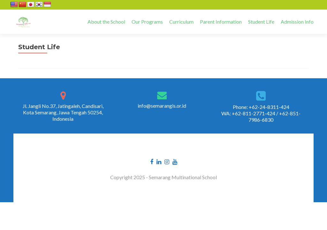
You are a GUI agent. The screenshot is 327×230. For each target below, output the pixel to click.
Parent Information (221, 22)
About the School (106, 22)
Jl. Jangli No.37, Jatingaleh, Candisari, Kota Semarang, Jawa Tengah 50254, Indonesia (63, 112)
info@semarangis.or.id (162, 106)
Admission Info (297, 22)
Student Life (261, 22)
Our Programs (147, 22)
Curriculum (181, 22)
